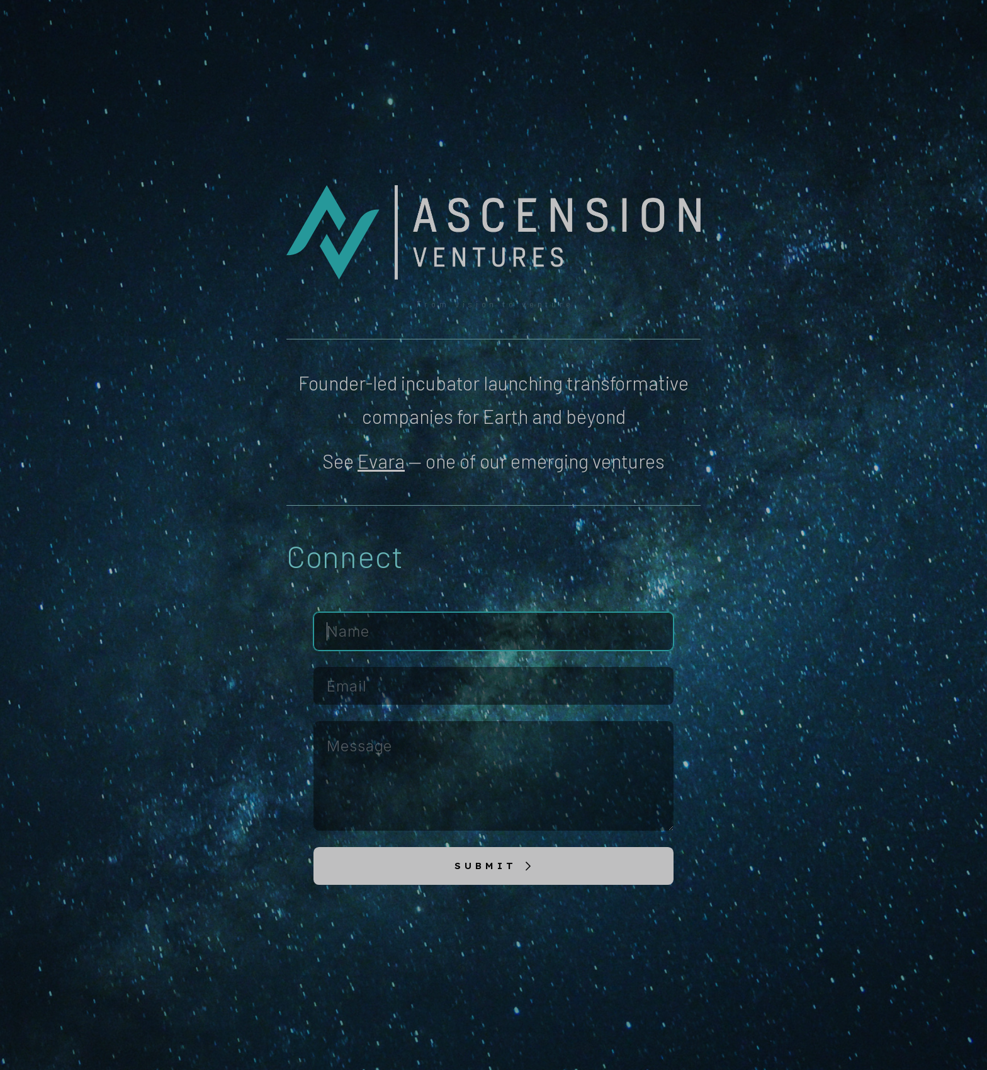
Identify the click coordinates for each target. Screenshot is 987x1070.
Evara (381, 461)
